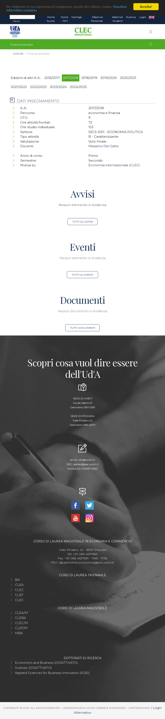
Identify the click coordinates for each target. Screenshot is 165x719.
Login (142, 17)
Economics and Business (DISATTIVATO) (46, 663)
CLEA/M (21, 613)
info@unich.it (86, 459)
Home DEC (64, 18)
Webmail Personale (97, 18)
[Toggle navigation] (150, 32)
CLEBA (20, 618)
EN (151, 17)
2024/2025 (78, 87)
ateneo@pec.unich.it (86, 464)
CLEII (19, 600)
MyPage (77, 17)
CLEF (19, 595)
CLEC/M (18, 53)
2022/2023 (38, 87)
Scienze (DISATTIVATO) (33, 668)
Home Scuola (51, 18)
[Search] (22, 17)
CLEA (19, 585)
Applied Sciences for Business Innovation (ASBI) (52, 673)
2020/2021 (128, 78)
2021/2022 (19, 87)
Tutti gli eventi (82, 274)
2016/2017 (52, 78)
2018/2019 (89, 78)
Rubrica (131, 17)
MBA (19, 633)
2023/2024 (58, 87)
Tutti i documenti (82, 327)
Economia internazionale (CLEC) (114, 165)
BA (17, 580)
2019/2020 (108, 78)
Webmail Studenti (117, 18)
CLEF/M (21, 628)
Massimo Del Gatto (103, 146)
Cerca (16, 21)
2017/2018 (70, 78)
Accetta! (146, 6)
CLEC (19, 590)
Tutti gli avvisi (82, 221)
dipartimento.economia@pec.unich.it (86, 562)
